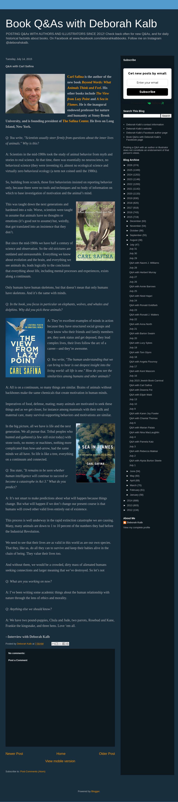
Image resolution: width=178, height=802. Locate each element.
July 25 (133, 291)
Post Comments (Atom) (32, 771)
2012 (130, 510)
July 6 (132, 423)
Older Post (107, 754)
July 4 (132, 437)
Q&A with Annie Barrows (142, 286)
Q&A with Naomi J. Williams (144, 262)
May (132, 475)
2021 (130, 188)
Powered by (147, 103)
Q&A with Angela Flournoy (143, 361)
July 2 (132, 455)
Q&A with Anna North (140, 324)
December (136, 221)
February (135, 490)
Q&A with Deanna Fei (140, 389)
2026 (130, 165)
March (133, 485)
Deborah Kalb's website (138, 128)
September (136, 235)
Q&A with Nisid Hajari (140, 296)
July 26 (133, 281)
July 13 (133, 399)
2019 (130, 198)
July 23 (133, 310)
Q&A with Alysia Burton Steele (145, 460)
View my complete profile (136, 527)
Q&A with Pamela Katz (141, 441)
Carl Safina (75, 77)
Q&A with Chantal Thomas (143, 418)
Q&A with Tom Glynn (140, 352)
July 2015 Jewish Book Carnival (146, 380)
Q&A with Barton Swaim (142, 333)
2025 (130, 170)
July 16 (133, 375)
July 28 (133, 267)
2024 (130, 174)
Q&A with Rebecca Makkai (143, 451)
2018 (130, 202)
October (134, 230)
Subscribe (147, 92)
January (134, 494)
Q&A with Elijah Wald (140, 394)
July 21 (133, 328)
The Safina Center (75, 121)
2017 (130, 207)
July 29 (133, 258)
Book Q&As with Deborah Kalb (81, 23)
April (133, 480)
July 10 (133, 404)
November (136, 226)
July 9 (132, 408)
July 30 (133, 253)
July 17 (133, 366)
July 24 (133, 300)
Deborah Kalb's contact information (145, 124)
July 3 (132, 446)
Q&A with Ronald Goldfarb (143, 305)
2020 (130, 193)
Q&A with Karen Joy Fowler (144, 413)
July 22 (133, 319)
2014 (130, 500)
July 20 (133, 338)
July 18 (133, 357)
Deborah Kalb (135, 522)
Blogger (95, 791)
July (132, 244)
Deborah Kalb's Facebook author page (146, 132)
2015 (130, 217)
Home (61, 754)
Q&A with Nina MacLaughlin (144, 432)
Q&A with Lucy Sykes (140, 342)
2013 (130, 505)
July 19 (133, 347)
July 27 (133, 277)
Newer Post (14, 754)
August (134, 240)
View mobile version (60, 761)
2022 (130, 184)
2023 (130, 179)
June (133, 471)
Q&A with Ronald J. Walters (144, 314)
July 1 (132, 465)
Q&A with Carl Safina (140, 385)
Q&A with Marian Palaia (142, 427)
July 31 (133, 248)
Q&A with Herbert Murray (142, 272)
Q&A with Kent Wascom (142, 371)
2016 (130, 212)
